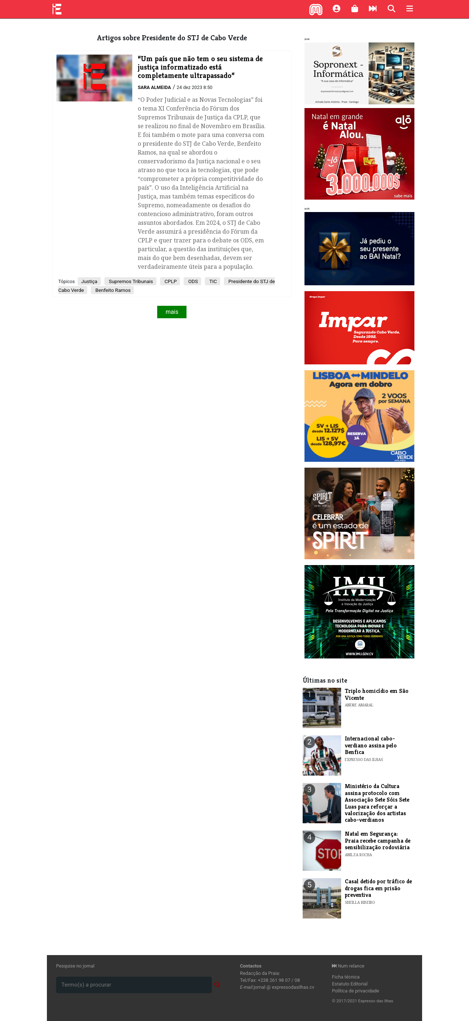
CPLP (170, 281)
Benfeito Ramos (112, 290)
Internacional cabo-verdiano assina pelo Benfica (371, 745)
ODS (192, 281)
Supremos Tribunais (130, 281)
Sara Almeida (154, 87)
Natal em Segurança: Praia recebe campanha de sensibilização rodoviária (377, 840)
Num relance (348, 966)
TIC (212, 281)
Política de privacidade (355, 991)
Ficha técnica (346, 977)
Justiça (89, 281)
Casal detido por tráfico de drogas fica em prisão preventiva (378, 888)
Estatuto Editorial (350, 984)
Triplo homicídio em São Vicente (377, 694)
